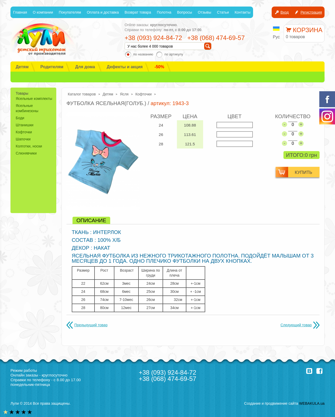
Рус (276, 37)
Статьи (223, 12)
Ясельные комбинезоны (27, 108)
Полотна (164, 12)
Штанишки (25, 125)
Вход (284, 12)
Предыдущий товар (91, 325)
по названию (143, 54)
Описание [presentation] (91, 220)
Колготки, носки (29, 146)
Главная (20, 12)
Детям (22, 67)
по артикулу (173, 54)
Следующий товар (296, 325)
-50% (159, 67)
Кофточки (24, 132)
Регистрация (311, 12)
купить (303, 172)
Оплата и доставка (103, 12)
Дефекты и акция (125, 67)
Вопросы (184, 12)
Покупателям (70, 12)
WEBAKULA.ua (312, 403)
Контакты (242, 12)
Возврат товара (138, 12)
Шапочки (23, 139)
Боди (20, 118)
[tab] (91, 220)
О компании (43, 12)
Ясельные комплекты (34, 98)
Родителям (51, 67)
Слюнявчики (26, 153)
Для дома (85, 67)
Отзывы (204, 12)
